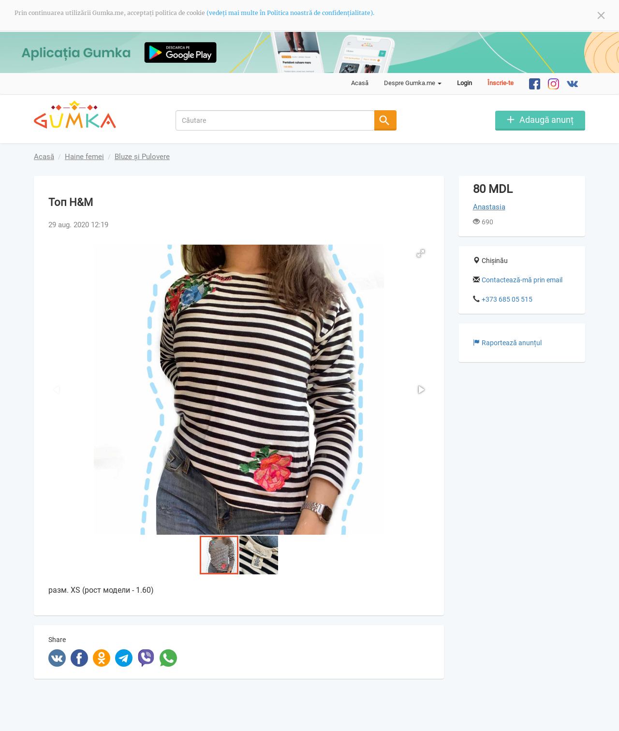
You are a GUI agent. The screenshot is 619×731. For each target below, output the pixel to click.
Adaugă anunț (546, 120)
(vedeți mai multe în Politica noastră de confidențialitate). (290, 12)
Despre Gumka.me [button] (413, 83)
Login (464, 83)
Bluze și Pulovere (142, 156)
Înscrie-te (500, 83)
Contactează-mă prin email (522, 280)
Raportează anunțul (507, 343)
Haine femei (84, 156)
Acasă (359, 83)
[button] (420, 253)
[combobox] (275, 120)
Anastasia (489, 207)
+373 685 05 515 (507, 299)
